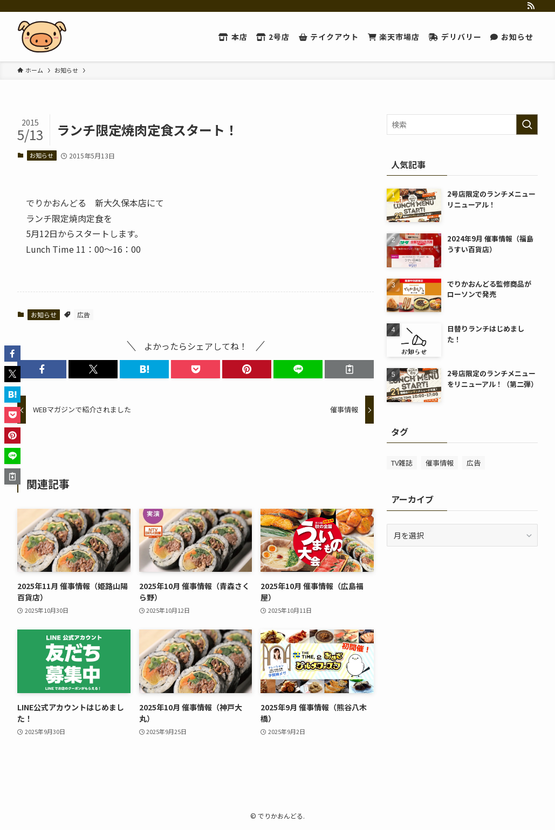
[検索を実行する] (527, 124)
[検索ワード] (462, 124)
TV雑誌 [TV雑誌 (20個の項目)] (402, 463)
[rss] (531, 6)
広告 (83, 314)
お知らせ (41, 155)
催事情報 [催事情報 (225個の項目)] (440, 463)
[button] (41, 369)
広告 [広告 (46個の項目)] (474, 463)
